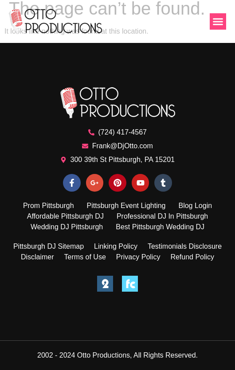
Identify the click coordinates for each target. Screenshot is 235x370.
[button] (218, 21)
